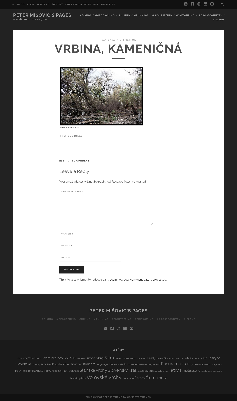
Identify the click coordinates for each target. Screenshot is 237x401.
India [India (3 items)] (187, 358)
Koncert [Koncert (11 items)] (89, 364)
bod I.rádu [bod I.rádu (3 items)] (36, 358)
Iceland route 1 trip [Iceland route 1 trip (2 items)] (175, 358)
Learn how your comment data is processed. (138, 279)
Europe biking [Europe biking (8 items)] (94, 358)
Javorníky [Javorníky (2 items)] (36, 364)
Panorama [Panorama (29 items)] (171, 363)
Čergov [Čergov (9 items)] (139, 378)
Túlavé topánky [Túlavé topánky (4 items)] (78, 378)
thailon (130, 40)
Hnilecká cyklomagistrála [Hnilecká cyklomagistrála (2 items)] (135, 358)
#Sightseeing (162, 15)
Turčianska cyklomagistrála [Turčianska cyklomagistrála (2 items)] (210, 371)
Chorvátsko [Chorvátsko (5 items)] (78, 358)
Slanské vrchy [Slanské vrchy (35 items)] (93, 370)
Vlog (30, 4)
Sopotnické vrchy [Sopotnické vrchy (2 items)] (160, 371)
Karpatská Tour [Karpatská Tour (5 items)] (61, 364)
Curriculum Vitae (78, 4)
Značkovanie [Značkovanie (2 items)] (128, 378)
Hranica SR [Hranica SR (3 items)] (161, 358)
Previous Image (71, 136)
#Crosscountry (210, 15)
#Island (218, 19)
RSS (95, 4)
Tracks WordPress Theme (103, 397)
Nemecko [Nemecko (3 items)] (135, 364)
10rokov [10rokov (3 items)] (20, 358)
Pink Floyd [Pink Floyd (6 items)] (187, 364)
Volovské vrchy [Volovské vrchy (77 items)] (104, 377)
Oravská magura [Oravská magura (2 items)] (147, 364)
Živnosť (57, 4)
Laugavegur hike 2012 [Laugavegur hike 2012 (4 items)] (107, 364)
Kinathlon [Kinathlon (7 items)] (76, 364)
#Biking (85, 15)
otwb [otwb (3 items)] (158, 364)
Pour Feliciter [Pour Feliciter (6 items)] (23, 370)
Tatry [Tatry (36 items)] (174, 370)
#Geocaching (104, 15)
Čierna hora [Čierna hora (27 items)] (156, 377)
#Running (141, 15)
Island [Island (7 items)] (203, 358)
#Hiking (124, 15)
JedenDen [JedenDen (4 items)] (46, 364)
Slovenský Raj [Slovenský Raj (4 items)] (144, 370)
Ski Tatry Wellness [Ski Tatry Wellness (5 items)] (68, 370)
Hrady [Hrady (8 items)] (151, 358)
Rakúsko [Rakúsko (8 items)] (38, 370)
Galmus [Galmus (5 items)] (118, 358)
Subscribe (107, 4)
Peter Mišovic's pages (42, 15)
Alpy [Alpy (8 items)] (28, 358)
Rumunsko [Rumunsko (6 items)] (51, 370)
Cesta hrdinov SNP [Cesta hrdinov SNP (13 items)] (56, 358)
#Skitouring (185, 15)
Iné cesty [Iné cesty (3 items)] (194, 358)
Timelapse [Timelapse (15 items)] (188, 370)
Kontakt (43, 4)
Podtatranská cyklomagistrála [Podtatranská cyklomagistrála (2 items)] (208, 364)
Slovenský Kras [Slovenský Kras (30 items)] (122, 370)
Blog (21, 4)
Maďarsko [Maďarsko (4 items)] (125, 364)
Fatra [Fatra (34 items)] (109, 357)
